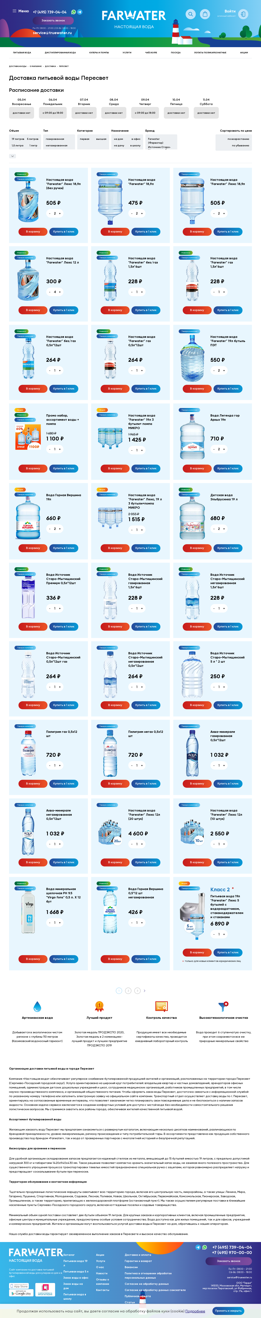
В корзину (33, 231)
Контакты (102, 1290)
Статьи (130, 1302)
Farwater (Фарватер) (155, 140)
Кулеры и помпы (99, 52)
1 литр (33, 145)
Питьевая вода (22, 52)
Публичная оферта (138, 1296)
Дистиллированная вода (60, 52)
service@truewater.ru (52, 32)
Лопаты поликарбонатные (210, 52)
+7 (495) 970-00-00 (232, 1252)
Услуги (127, 52)
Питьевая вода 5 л (75, 1271)
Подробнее (195, 1311)
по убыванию (240, 145)
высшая (101, 139)
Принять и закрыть (228, 1310)
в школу (135, 145)
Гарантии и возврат (138, 1261)
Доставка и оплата (138, 1255)
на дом (118, 139)
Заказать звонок (53, 20)
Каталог (69, 1255)
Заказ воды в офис (75, 1277)
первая (84, 139)
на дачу (119, 145)
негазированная (56, 145)
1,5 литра (17, 145)
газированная (55, 139)
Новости (101, 1273)
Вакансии (131, 1267)
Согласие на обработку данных (147, 1284)
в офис (136, 139)
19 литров (18, 139)
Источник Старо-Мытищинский (159, 148)
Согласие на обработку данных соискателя (155, 1290)
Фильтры (12, 156)
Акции (244, 52)
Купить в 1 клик (63, 231)
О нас (100, 1267)
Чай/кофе (151, 52)
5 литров (32, 139)
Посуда (176, 52)
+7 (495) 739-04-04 (50, 12)
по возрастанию (238, 139)
